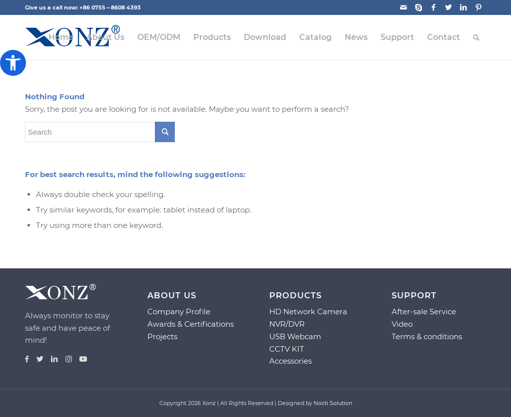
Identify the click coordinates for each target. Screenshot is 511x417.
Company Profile (178, 311)
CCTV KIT (286, 349)
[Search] (476, 37)
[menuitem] (61, 37)
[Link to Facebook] (433, 7)
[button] (13, 63)
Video (402, 324)
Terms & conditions (427, 336)
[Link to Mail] (403, 7)
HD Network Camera (308, 311)
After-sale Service (424, 311)
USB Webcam (295, 336)
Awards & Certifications (190, 324)
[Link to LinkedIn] (463, 7)
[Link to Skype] (418, 7)
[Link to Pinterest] (478, 7)
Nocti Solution (333, 403)
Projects (162, 336)
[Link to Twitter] (448, 7)
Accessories (290, 361)
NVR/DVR (287, 324)
